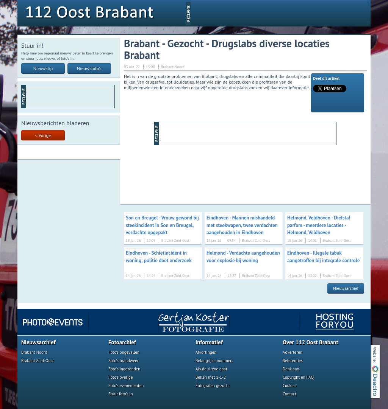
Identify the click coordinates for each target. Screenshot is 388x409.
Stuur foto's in (120, 394)
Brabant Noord (34, 352)
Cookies (289, 385)
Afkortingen (206, 352)
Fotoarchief (122, 342)
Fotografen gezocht (213, 385)
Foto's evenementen (126, 385)
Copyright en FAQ (298, 377)
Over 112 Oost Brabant (310, 342)
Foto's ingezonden (124, 369)
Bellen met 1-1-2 (211, 377)
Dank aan (291, 369)
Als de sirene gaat (211, 369)
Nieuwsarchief (345, 288)
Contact (289, 394)
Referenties (293, 360)
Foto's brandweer (123, 360)
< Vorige (43, 135)
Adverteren (292, 352)
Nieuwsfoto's (89, 68)
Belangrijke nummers (214, 360)
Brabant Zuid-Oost (37, 360)
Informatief (209, 342)
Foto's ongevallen (123, 352)
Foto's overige (120, 377)
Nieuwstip (43, 68)
